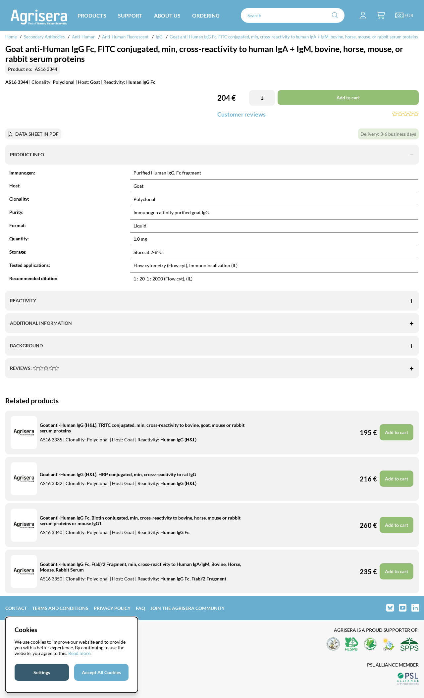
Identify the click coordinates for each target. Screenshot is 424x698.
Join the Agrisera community (187, 608)
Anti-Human (83, 36)
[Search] (292, 15)
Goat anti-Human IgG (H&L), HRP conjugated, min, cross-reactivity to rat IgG (118, 474)
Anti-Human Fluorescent (125, 36)
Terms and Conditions (60, 608)
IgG (159, 36)
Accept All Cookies (101, 672)
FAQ (140, 608)
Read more (79, 653)
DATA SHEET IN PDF (37, 134)
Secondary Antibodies (44, 36)
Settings (41, 672)
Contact (16, 608)
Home (11, 36)
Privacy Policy (112, 608)
